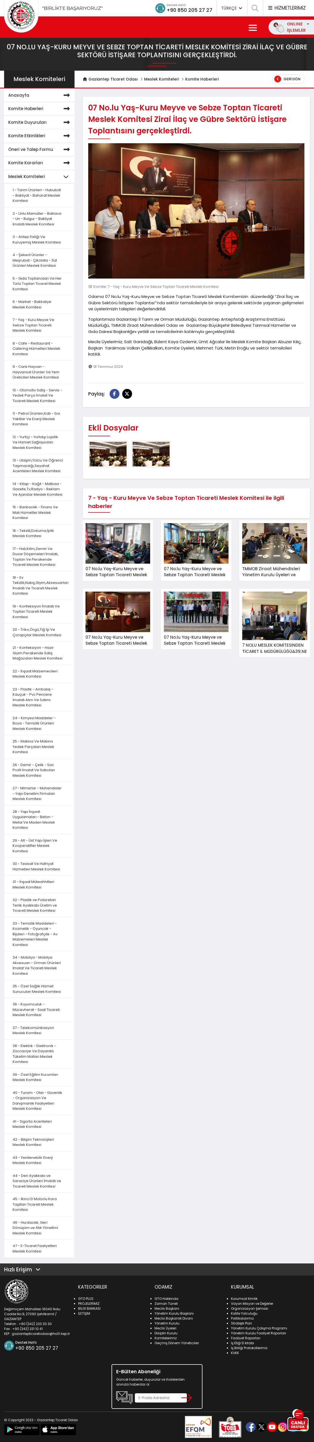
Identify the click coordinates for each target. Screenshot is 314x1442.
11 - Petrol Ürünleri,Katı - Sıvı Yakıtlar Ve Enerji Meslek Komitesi (36, 419)
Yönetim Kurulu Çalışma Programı (259, 1328)
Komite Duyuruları (40, 122)
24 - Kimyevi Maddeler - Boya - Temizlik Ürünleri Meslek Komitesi (34, 723)
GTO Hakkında (166, 1298)
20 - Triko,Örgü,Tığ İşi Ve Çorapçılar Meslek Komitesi (37, 632)
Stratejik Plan (241, 1323)
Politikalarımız (242, 1318)
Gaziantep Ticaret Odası (110, 79)
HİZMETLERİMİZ (286, 8)
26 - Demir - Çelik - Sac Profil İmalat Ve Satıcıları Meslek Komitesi (34, 770)
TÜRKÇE (232, 8)
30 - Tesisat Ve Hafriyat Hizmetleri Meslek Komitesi (36, 866)
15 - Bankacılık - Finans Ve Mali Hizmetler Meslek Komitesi (35, 512)
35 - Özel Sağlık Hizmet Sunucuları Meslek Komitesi (37, 989)
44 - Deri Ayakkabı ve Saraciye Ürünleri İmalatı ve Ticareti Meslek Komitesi (37, 1181)
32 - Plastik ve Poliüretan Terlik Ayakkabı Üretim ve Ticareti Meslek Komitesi (35, 905)
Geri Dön (287, 79)
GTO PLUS (85, 1298)
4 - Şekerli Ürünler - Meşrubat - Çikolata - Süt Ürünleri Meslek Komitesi (35, 260)
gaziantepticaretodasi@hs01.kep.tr (41, 1333)
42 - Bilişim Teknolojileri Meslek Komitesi (33, 1142)
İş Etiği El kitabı (242, 1343)
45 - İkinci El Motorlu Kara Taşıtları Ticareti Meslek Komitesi (35, 1204)
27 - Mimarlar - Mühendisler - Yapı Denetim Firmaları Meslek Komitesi (37, 793)
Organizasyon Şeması (249, 1308)
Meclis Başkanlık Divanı (174, 1318)
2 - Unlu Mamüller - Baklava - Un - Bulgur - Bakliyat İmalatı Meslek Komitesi (37, 219)
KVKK (235, 1353)
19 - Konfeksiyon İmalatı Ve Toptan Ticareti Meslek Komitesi (36, 612)
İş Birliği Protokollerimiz (249, 1348)
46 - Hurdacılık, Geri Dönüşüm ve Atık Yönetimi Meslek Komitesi (35, 1228)
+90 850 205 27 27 (189, 10)
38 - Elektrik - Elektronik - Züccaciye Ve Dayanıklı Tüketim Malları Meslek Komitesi (34, 1054)
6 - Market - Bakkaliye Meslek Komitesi (32, 304)
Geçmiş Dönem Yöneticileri (177, 1343)
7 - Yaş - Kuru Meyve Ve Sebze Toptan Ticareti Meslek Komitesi (33, 325)
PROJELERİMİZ (88, 1303)
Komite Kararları (40, 163)
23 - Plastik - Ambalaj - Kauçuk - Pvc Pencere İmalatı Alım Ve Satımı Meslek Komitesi (33, 697)
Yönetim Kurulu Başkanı (174, 1313)
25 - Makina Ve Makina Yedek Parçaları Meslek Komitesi (33, 747)
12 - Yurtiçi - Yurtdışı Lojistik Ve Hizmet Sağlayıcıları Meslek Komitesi (35, 442)
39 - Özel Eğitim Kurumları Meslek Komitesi (35, 1077)
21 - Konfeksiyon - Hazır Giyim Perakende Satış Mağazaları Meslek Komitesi (37, 653)
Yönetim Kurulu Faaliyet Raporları (258, 1333)
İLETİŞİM (84, 1313)
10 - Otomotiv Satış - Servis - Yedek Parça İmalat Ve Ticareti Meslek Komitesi (37, 395)
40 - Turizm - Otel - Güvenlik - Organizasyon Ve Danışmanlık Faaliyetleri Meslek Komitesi (37, 1100)
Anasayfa (40, 95)
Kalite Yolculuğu (244, 1313)
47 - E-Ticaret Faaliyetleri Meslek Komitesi (35, 1248)
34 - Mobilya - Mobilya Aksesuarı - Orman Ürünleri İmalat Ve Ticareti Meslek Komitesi (37, 965)
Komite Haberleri (202, 79)
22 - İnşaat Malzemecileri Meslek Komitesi (35, 674)
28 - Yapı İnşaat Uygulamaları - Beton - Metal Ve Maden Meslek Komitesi (34, 819)
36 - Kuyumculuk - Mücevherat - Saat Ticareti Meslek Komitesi (36, 1009)
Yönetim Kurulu (167, 1323)
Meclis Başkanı (167, 1308)
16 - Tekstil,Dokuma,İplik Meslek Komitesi (33, 533)
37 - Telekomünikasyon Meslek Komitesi (33, 1030)
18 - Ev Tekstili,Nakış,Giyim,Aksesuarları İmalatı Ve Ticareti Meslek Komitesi (40, 585)
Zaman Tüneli (166, 1303)
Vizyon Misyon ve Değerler (252, 1303)
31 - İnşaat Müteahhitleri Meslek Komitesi (33, 884)
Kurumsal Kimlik (244, 1298)
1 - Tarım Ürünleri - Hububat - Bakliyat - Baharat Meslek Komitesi (37, 195)
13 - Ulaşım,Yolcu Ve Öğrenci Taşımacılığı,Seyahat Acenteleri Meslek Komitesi (38, 466)
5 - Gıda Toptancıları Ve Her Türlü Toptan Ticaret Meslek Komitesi (37, 284)
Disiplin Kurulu (166, 1333)
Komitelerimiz (166, 1338)
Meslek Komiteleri (161, 79)
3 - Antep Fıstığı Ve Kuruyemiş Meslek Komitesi (37, 239)
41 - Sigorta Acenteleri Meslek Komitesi (32, 1124)
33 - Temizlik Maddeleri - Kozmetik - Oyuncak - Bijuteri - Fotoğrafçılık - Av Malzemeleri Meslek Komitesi (35, 934)
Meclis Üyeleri (165, 1328)
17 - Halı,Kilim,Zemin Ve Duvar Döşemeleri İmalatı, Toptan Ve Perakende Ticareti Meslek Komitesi (35, 556)
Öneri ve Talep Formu (40, 149)
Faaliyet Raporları (245, 1338)
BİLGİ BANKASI (89, 1308)
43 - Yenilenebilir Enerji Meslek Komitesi (33, 1160)
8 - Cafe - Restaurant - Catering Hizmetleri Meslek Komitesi (36, 349)
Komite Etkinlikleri (40, 136)
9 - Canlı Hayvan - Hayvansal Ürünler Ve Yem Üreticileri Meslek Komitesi (36, 372)
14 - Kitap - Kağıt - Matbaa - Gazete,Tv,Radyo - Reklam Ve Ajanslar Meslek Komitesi (37, 489)
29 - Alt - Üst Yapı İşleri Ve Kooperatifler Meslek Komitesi (35, 846)
